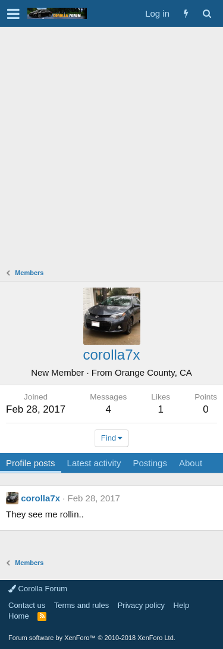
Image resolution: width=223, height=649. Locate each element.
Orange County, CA (153, 372)
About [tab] (190, 463)
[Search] (206, 13)
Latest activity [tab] (94, 463)
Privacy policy (141, 605)
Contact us (26, 605)
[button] (13, 14)
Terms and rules (81, 605)
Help (182, 605)
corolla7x (40, 498)
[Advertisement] (111, 144)
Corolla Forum (37, 588)
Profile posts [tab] (30, 463)
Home (18, 615)
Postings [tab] (150, 463)
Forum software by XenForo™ (91, 637)
